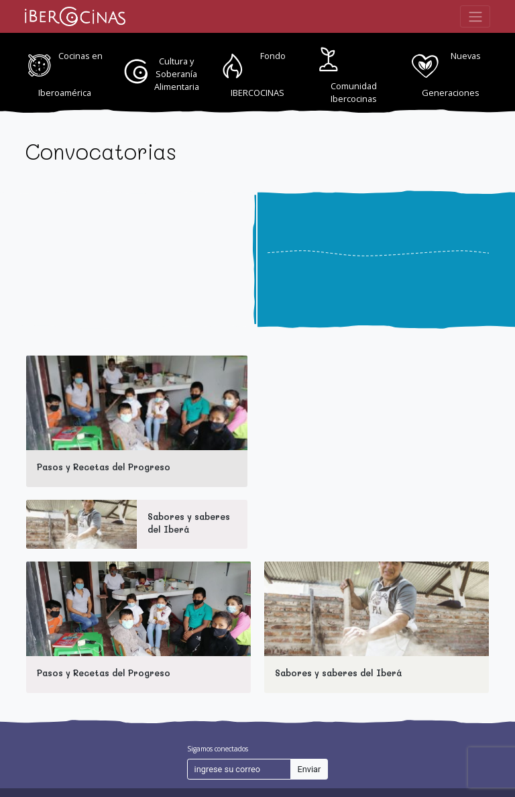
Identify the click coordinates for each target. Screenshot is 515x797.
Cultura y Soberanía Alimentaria (176, 74)
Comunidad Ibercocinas (354, 92)
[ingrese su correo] (239, 769)
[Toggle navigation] (475, 16)
